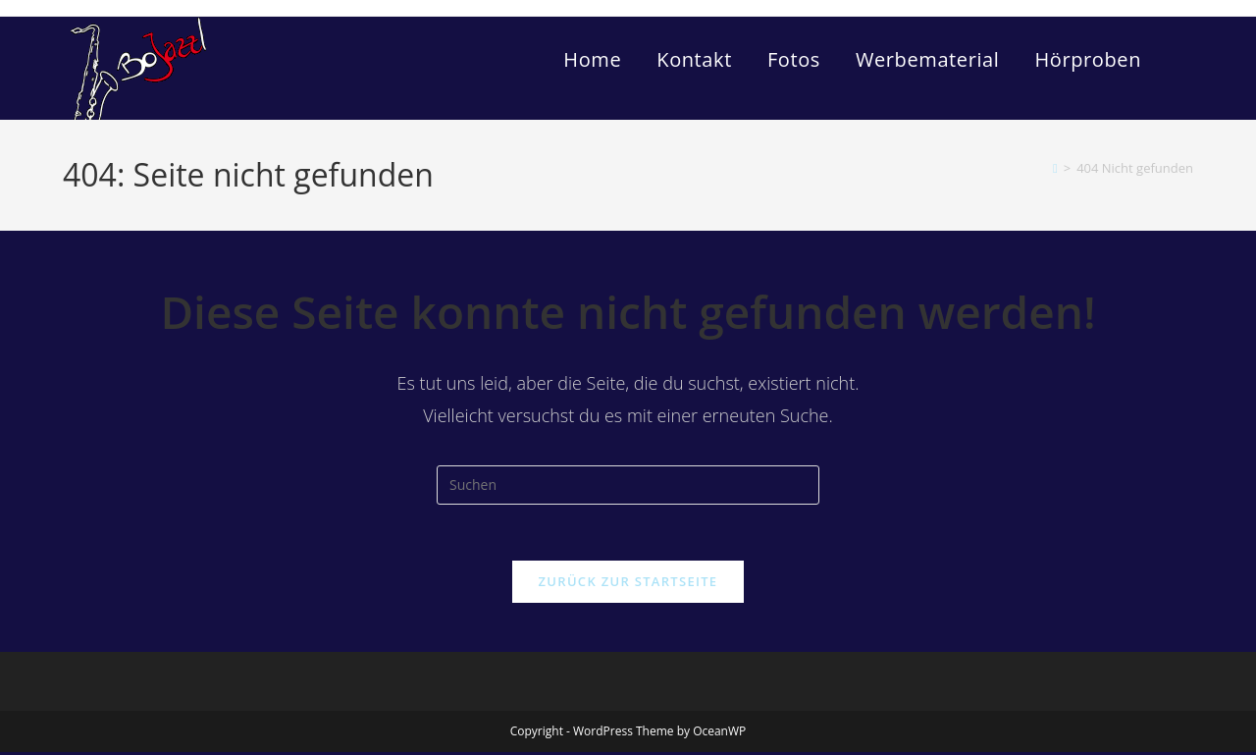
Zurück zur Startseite (628, 584)
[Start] (1055, 168)
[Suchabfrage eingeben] (628, 485)
